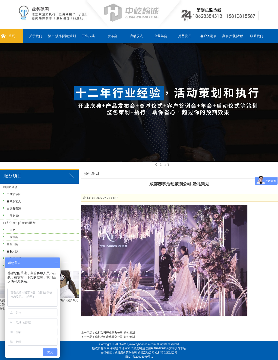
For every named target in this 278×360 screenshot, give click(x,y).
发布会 (112, 36)
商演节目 (15, 194)
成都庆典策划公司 (126, 352)
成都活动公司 (146, 352)
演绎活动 (11, 187)
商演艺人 (15, 201)
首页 (11, 36)
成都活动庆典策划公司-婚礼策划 (115, 336)
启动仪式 (136, 36)
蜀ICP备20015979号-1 (139, 356)
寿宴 (12, 229)
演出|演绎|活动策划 (62, 36)
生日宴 (14, 244)
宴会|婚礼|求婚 (232, 36)
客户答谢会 (208, 36)
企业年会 (160, 36)
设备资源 (15, 208)
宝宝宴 (14, 237)
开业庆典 (88, 36)
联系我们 (256, 36)
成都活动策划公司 (166, 352)
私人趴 (14, 251)
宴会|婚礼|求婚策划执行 (20, 223)
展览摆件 (15, 215)
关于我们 (35, 36)
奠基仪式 (184, 36)
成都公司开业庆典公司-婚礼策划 (115, 332)
